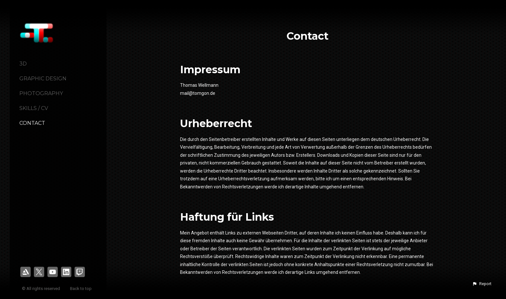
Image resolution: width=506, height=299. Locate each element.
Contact (32, 123)
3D (23, 64)
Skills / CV (33, 108)
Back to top (81, 288)
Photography (41, 93)
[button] (482, 284)
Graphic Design (42, 78)
